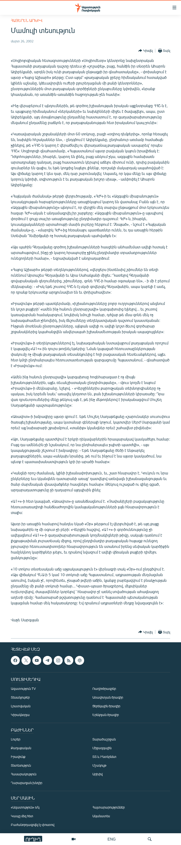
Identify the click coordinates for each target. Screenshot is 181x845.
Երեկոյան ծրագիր (105, 715)
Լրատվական (20, 706)
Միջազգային (101, 748)
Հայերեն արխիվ (26, 20)
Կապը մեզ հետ (22, 816)
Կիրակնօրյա (20, 715)
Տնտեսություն (21, 765)
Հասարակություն (23, 774)
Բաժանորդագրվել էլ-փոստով (32, 825)
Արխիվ (97, 774)
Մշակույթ (99, 765)
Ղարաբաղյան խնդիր (26, 783)
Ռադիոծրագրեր (104, 689)
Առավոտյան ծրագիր (107, 697)
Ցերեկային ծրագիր (106, 706)
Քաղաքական (21, 748)
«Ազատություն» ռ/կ (25, 807)
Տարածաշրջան (104, 739)
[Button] (145, 50)
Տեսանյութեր (20, 697)
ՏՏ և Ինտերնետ (104, 757)
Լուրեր (15, 739)
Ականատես (101, 816)
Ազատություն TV (23, 689)
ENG (111, 839)
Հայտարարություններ (108, 807)
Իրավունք (18, 757)
